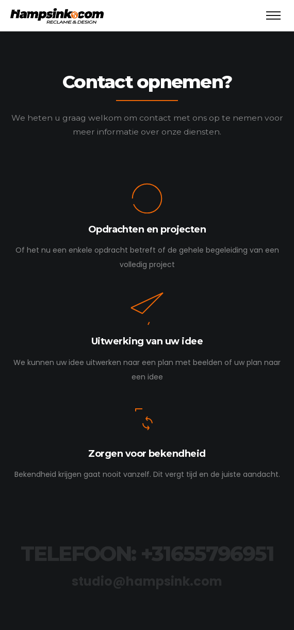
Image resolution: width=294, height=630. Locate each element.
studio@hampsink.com (147, 581)
